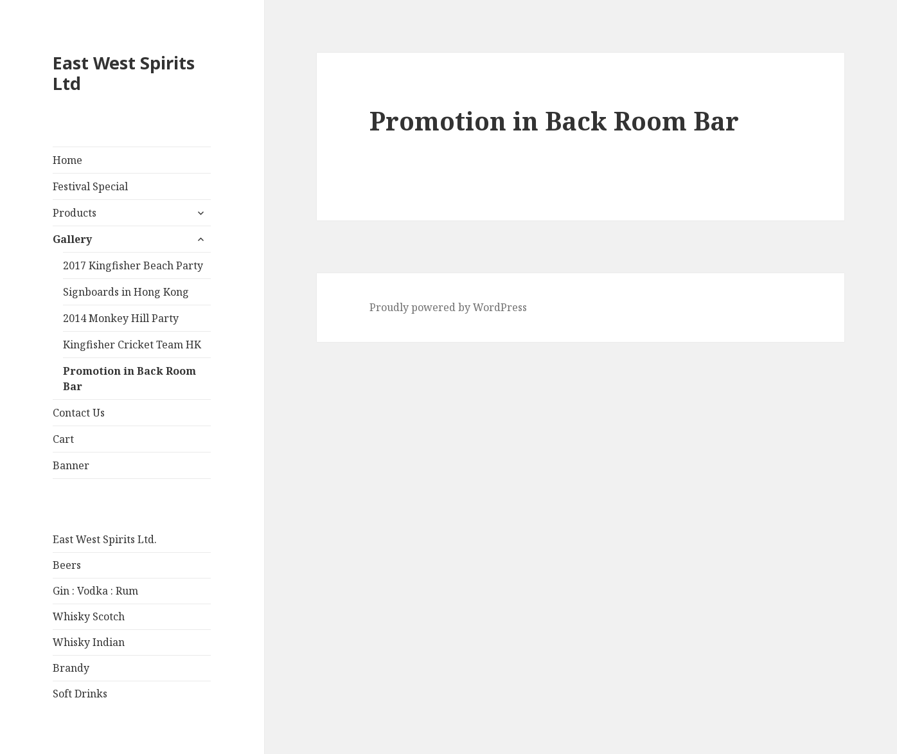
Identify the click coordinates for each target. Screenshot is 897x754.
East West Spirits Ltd (124, 73)
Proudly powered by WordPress (448, 307)
